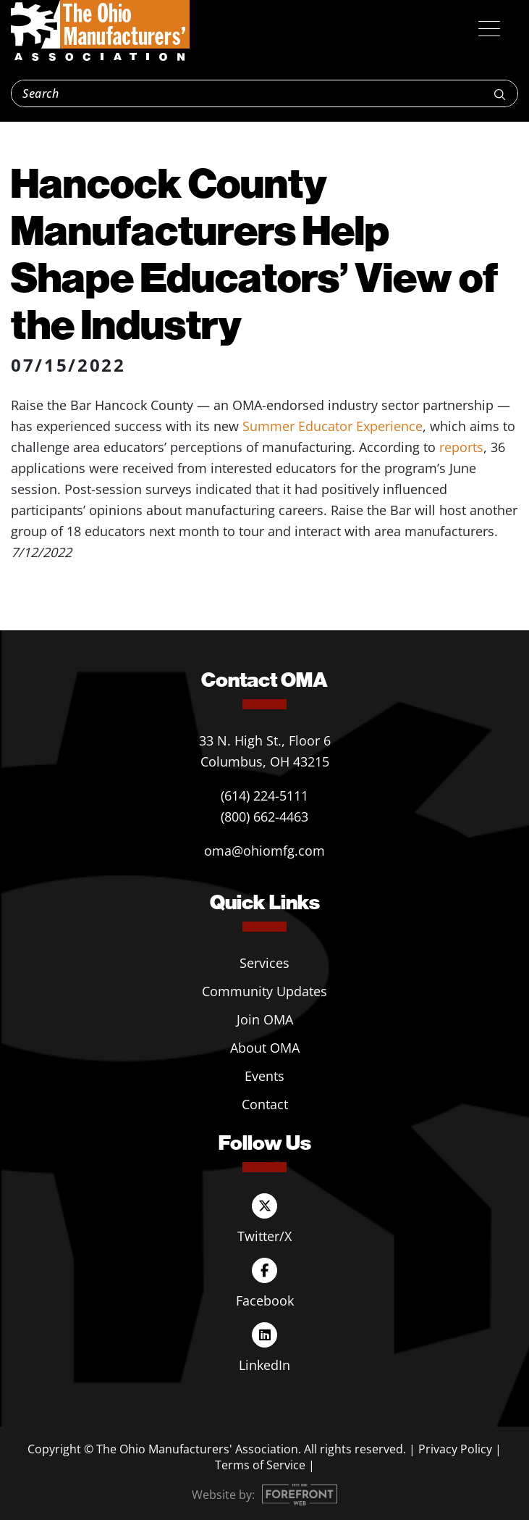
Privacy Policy (455, 1449)
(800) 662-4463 (264, 816)
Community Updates (264, 991)
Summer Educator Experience (332, 426)
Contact (265, 1104)
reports (461, 447)
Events (264, 1076)
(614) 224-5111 (264, 795)
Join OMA (265, 1019)
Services (264, 963)
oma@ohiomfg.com (264, 850)
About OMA (265, 1047)
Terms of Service (260, 1465)
